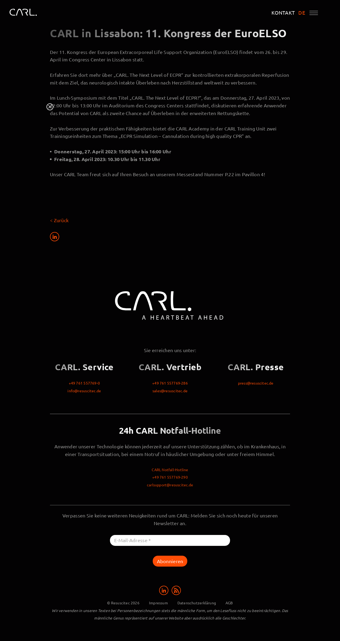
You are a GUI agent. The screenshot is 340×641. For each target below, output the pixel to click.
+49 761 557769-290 (170, 477)
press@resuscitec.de (256, 383)
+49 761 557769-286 (170, 383)
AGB (229, 602)
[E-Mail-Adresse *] (170, 540)
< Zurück (59, 220)
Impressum (158, 602)
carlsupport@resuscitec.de (170, 484)
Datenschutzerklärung (196, 602)
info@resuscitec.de (84, 390)
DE (301, 12)
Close (49, 106)
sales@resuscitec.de (170, 390)
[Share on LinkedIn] (54, 236)
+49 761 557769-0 (84, 383)
